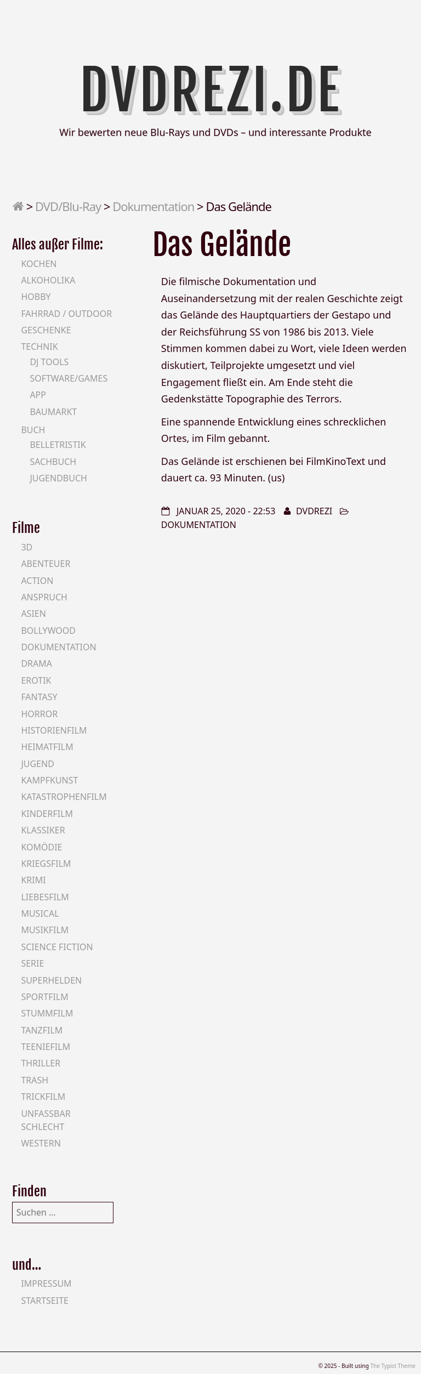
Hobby (35, 297)
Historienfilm (54, 730)
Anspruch (44, 597)
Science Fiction (57, 947)
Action (37, 581)
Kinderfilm (47, 814)
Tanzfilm (41, 1030)
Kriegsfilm (46, 864)
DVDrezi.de (210, 90)
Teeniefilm (45, 1047)
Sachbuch (53, 462)
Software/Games (68, 378)
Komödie (41, 847)
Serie (32, 963)
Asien (33, 613)
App (38, 395)
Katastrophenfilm (63, 797)
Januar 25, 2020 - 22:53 (226, 511)
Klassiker (43, 830)
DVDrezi (314, 511)
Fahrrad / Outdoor (66, 314)
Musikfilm (45, 930)
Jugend (37, 764)
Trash (34, 1080)
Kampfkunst (49, 780)
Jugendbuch (58, 478)
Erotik (36, 680)
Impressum (46, 1284)
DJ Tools (49, 362)
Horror (39, 714)
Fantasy (39, 697)
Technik (39, 346)
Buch (33, 430)
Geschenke (46, 330)
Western (40, 1143)
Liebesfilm (45, 897)
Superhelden (51, 980)
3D (26, 547)
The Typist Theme (393, 1366)
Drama (36, 663)
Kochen (38, 264)
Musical (40, 913)
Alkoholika (48, 280)
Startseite (45, 1300)
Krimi (33, 880)
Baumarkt (53, 412)
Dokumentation (153, 206)
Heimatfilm (47, 747)
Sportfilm (44, 997)
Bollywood (48, 630)
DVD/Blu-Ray (68, 206)
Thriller (40, 1063)
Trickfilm (43, 1097)
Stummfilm (47, 1013)
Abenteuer (45, 564)
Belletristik (58, 445)
